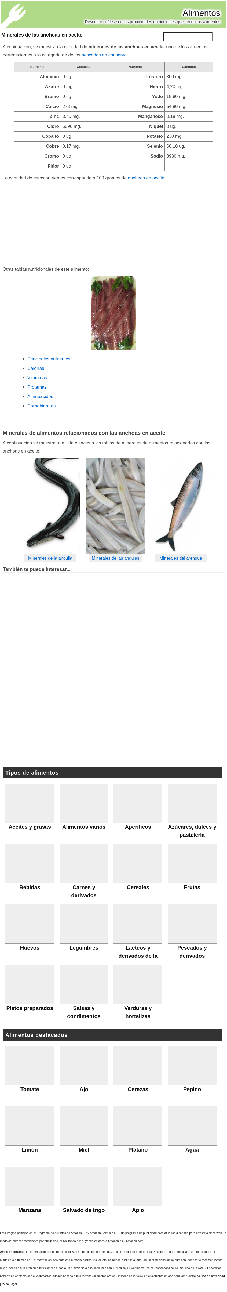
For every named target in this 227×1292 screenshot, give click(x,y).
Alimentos (202, 13)
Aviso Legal (9, 1284)
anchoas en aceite (146, 177)
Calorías (35, 368)
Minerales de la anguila (50, 558)
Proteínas (37, 387)
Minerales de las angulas (115, 558)
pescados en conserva (104, 54)
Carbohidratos (41, 405)
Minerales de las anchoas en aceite (41, 35)
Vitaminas (37, 377)
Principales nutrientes (48, 358)
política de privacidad (211, 1275)
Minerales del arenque (181, 558)
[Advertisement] (113, 222)
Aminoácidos (40, 396)
